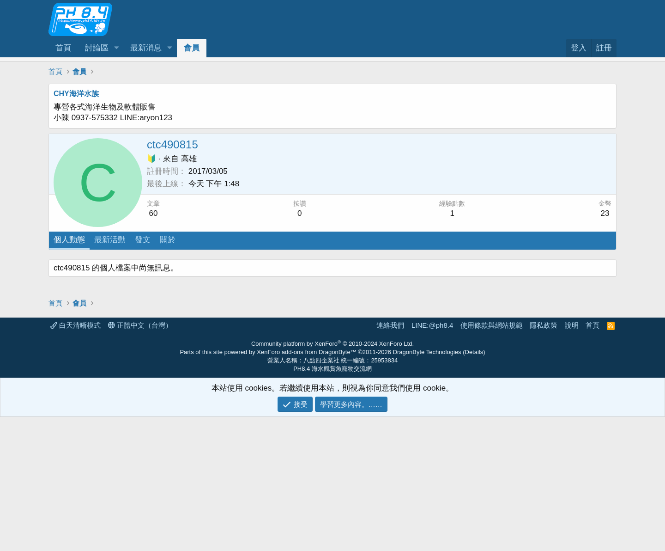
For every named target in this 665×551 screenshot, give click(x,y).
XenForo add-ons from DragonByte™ (306, 486)
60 (153, 213)
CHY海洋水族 (76, 94)
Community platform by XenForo (332, 477)
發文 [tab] (143, 239)
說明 (572, 459)
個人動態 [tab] (69, 239)
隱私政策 (543, 459)
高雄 (189, 158)
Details (474, 486)
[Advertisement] (325, 324)
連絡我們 (390, 459)
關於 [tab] (167, 239)
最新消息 (146, 47)
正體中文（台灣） (140, 459)
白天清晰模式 (75, 459)
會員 (192, 47)
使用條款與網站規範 (491, 459)
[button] (116, 48)
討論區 (97, 47)
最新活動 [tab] (110, 239)
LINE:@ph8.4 (432, 459)
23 (605, 213)
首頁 (63, 47)
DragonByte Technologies (427, 486)
